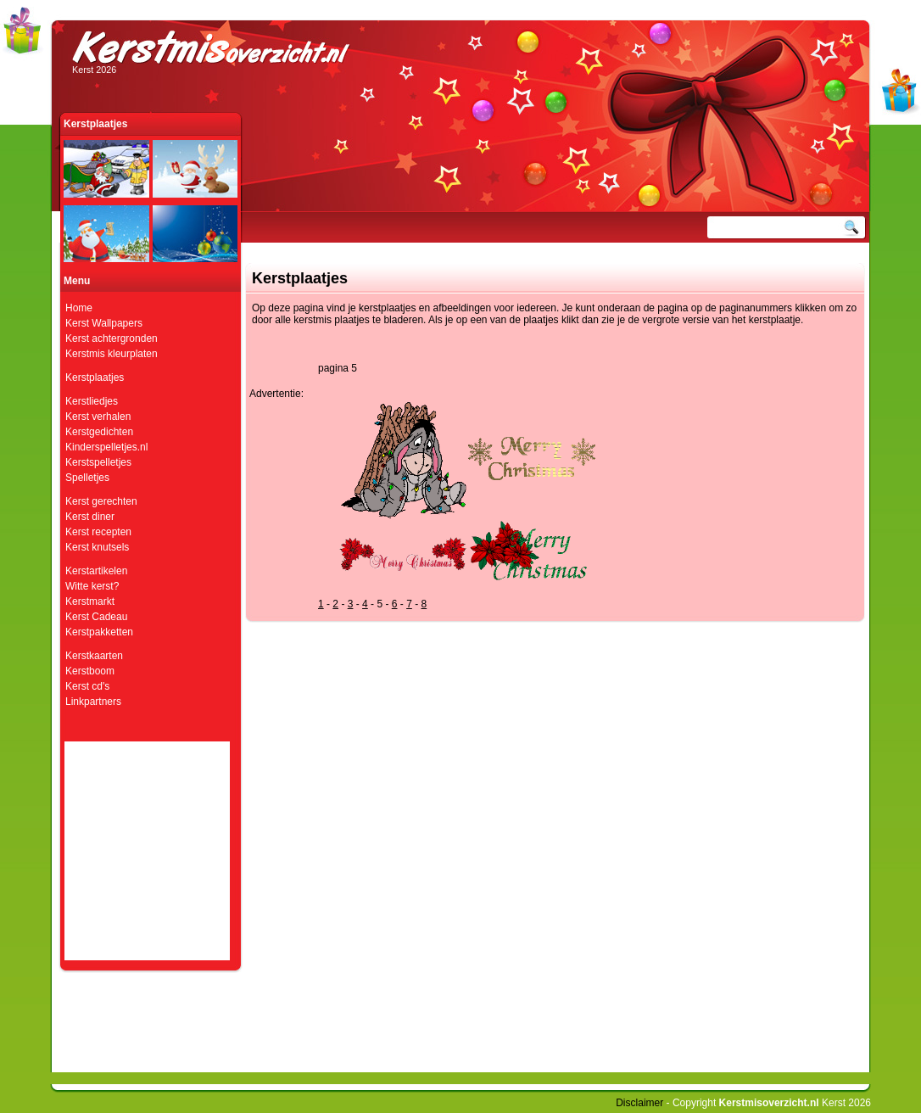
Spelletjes (87, 478)
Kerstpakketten (99, 632)
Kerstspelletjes (98, 462)
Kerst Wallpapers (103, 323)
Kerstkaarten (94, 656)
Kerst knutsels (97, 547)
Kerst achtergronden (111, 338)
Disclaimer (639, 1103)
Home (78, 308)
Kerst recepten (98, 532)
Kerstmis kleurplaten (111, 354)
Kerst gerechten (101, 501)
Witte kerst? (92, 586)
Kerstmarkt (89, 601)
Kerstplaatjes (94, 377)
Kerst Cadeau (96, 617)
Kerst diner (89, 517)
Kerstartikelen (96, 571)
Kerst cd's (87, 686)
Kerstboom (89, 671)
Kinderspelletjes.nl (106, 447)
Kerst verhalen (98, 416)
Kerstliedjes (91, 401)
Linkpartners (93, 702)
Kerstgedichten (99, 432)
